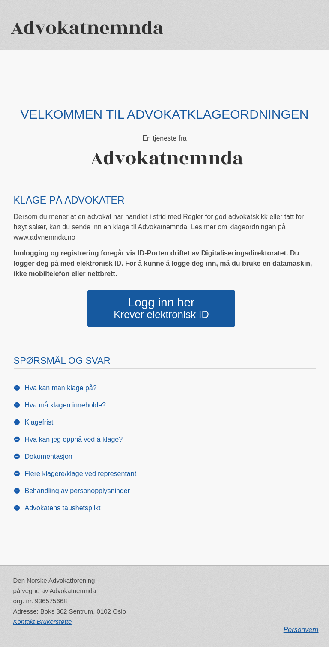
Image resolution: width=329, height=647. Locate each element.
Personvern (301, 629)
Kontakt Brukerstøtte (42, 621)
